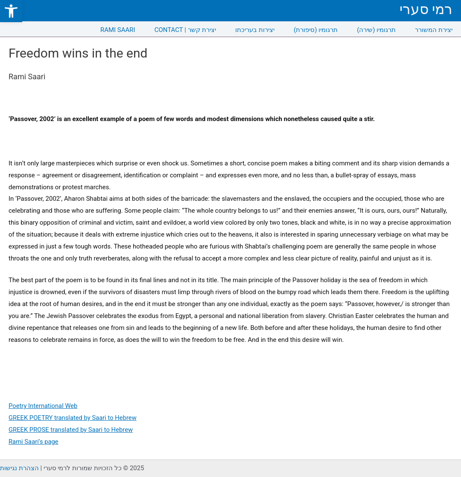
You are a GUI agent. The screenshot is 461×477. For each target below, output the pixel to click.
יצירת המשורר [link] (433, 30)
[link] (11, 11)
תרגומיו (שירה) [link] (376, 30)
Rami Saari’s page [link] (34, 441)
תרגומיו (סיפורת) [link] (316, 30)
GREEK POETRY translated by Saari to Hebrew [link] (74, 418)
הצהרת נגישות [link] (19, 468)
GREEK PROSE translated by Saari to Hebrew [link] (72, 430)
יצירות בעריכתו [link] (254, 30)
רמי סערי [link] (426, 9)
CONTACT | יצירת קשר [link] (185, 30)
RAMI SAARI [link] (117, 30)
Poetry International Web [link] (44, 406)
